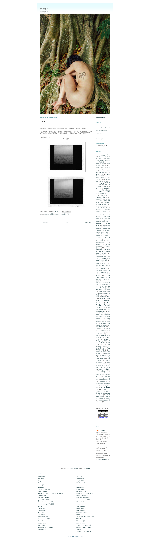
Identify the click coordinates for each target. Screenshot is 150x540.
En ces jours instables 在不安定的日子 (103, 200)
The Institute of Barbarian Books (85, 516)
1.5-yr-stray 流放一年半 (103, 155)
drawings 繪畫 (101, 197)
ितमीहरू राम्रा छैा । (103, 381)
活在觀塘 (78, 529)
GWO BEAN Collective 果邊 (46, 502)
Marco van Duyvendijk (44, 516)
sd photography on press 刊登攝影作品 (103, 351)
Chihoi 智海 (41, 485)
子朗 (101, 385)
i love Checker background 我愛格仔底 (103, 277)
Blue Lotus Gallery (81, 483)
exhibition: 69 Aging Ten (102, 207)
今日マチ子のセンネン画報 (83, 525)
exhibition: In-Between (102, 221)
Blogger (88, 468)
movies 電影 (105, 297)
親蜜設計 (108, 398)
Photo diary (99, 333)
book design (99, 138)
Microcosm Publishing (82, 497)
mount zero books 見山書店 (84, 500)
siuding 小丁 (45, 9)
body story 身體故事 (104, 184)
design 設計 (104, 195)
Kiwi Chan (41, 512)
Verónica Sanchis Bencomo (45, 527)
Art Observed (80, 478)
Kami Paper (41, 508)
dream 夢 (99, 199)
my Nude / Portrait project (103, 304)
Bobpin (40, 481)
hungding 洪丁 (105, 272)
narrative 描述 (99, 314)
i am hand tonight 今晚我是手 (46, 504)
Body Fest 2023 (104, 181)
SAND (108, 346)
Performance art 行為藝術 (102, 332)
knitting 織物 (104, 284)
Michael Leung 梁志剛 (44, 519)
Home (66, 222)
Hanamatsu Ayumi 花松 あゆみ (84, 493)
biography (102, 170)
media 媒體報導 (104, 291)
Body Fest (99, 174)
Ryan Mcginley (80, 510)
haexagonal (98, 261)
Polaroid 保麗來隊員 (50, 214)
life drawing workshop (101, 286)
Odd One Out (80, 504)
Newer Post (45, 222)
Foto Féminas (80, 487)
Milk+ (103, 295)
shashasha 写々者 (81, 512)
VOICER (78, 519)
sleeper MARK (42, 523)
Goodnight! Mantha (43, 497)
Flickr (97, 136)
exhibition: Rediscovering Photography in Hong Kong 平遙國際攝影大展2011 (103, 230)
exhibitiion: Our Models (102, 206)
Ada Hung (41, 478)
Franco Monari (80, 489)
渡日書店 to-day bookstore (83, 531)
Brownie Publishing (81, 485)
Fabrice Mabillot (42, 491)
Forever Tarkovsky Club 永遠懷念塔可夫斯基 (103, 249)
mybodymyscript (104, 312)
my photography (100, 311)
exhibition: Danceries (103, 214)
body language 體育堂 (103, 183)
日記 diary (105, 387)
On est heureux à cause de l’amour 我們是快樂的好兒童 (103, 325)
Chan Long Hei (42, 483)
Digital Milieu (41, 487)
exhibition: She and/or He (102, 233)
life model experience (103, 289)
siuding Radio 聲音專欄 (62, 214)
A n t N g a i (41, 476)
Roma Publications (81, 508)
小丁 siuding (101, 430)
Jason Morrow (74, 468)
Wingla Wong (42, 529)
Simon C (101, 357)
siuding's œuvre (100, 117)
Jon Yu (40, 506)
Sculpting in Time (101, 133)
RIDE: (101, 344)
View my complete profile (103, 459)
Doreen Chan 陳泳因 (44, 489)
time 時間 (101, 369)
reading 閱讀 (105, 342)
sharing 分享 (106, 355)
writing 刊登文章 (105, 379)
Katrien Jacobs (42, 510)
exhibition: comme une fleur (103, 213)
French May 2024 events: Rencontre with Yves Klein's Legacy (103, 256)
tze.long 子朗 (41, 525)
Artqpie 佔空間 (80, 481)
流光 (107, 391)
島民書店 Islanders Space (83, 527)
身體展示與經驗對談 (101, 130)
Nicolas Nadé (80, 502)
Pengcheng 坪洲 (103, 330)
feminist (98, 244)
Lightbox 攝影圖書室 (82, 495)
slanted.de (79, 514)
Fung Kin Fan (42, 495)
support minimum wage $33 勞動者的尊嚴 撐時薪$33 (103, 364)
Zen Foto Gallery (81, 523)
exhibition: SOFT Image (102, 235)
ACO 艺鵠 (79, 476)
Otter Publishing (80, 506)
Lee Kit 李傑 (41, 514)
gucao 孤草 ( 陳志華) (44, 500)
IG (96, 125)
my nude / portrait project (103, 128)
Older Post (88, 222)
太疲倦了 (43, 122)
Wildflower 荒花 (80, 521)
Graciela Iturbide (81, 491)
